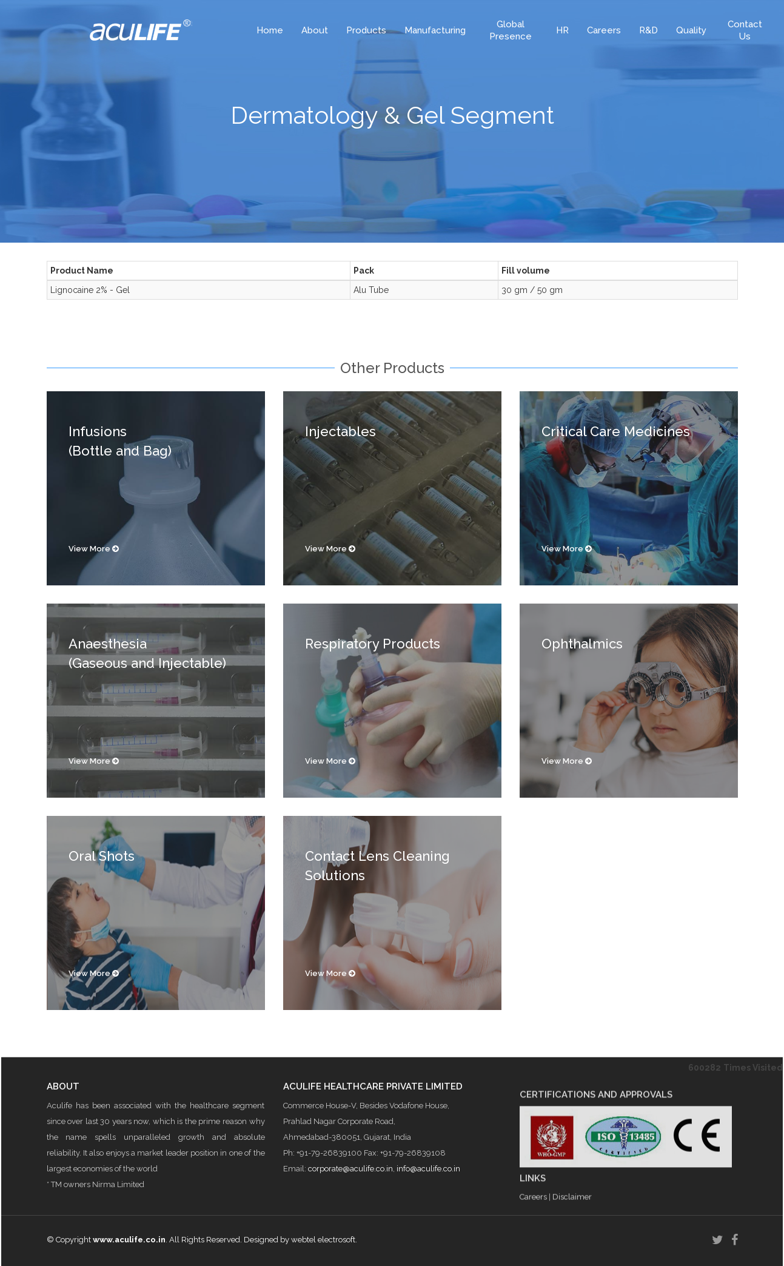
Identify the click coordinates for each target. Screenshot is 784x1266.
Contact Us (745, 30)
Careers (604, 30)
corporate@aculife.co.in (350, 1214)
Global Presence (510, 30)
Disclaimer (572, 1248)
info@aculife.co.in (428, 1214)
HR (562, 30)
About (314, 30)
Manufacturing (435, 30)
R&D (648, 30)
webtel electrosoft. (324, 1239)
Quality (691, 30)
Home (269, 30)
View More (94, 548)
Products (366, 30)
